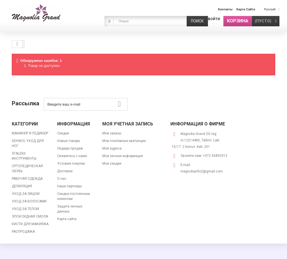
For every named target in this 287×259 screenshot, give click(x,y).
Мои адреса (112, 148)
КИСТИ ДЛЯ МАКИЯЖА (30, 224)
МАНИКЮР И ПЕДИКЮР (30, 133)
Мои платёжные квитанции (124, 141)
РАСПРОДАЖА (23, 232)
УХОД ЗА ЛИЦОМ (26, 194)
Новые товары (68, 141)
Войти (214, 19)
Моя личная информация (122, 156)
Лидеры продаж (70, 148)
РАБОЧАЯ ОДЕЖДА (27, 179)
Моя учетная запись (127, 124)
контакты (225, 9)
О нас (61, 179)
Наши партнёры (69, 186)
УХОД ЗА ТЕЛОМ (25, 209)
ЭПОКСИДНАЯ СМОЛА (30, 216)
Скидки (63, 133)
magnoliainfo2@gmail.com (201, 171)
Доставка (65, 171)
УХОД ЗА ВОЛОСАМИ (29, 201)
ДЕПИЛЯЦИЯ (22, 186)
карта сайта (246, 9)
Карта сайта (67, 219)
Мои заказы (111, 133)
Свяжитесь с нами (72, 156)
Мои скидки (111, 163)
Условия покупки (71, 163)
